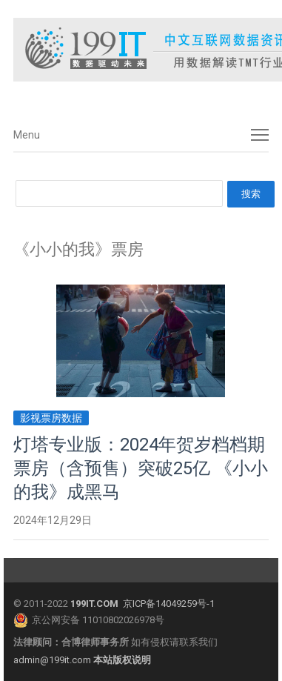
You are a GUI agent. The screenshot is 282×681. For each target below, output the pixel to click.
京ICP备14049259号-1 (169, 603)
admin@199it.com (53, 659)
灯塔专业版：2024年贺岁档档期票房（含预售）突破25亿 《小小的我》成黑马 (140, 468)
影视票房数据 (51, 418)
